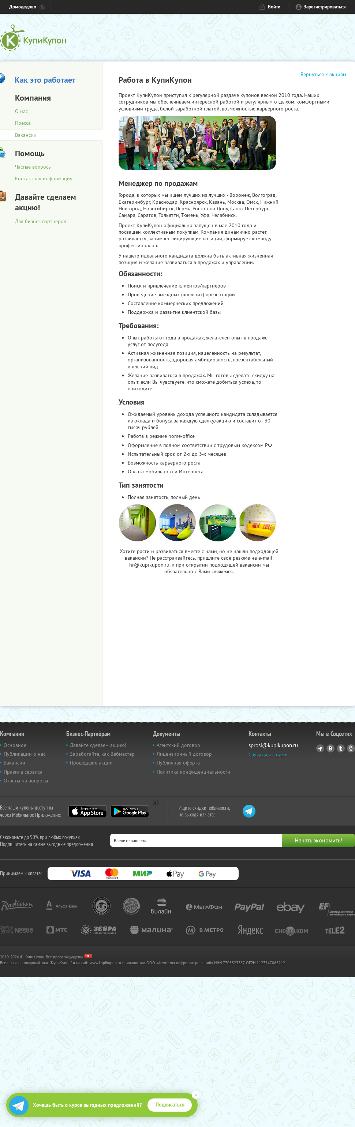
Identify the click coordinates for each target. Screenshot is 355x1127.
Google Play (130, 811)
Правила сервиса (23, 772)
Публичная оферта (178, 762)
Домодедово (22, 7)
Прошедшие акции (91, 762)
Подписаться (170, 1104)
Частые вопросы (33, 167)
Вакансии (14, 762)
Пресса (23, 123)
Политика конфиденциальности (193, 772)
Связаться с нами (268, 754)
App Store (87, 811)
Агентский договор (178, 745)
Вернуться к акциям (323, 74)
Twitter (341, 748)
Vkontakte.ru (330, 748)
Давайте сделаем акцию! (98, 745)
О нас (21, 111)
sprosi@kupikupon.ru (273, 745)
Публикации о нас (24, 754)
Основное (15, 745)
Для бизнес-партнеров (40, 221)
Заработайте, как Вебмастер (102, 754)
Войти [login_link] (274, 7)
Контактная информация (43, 178)
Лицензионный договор (184, 754)
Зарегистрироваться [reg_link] (325, 7)
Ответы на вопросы (26, 780)
